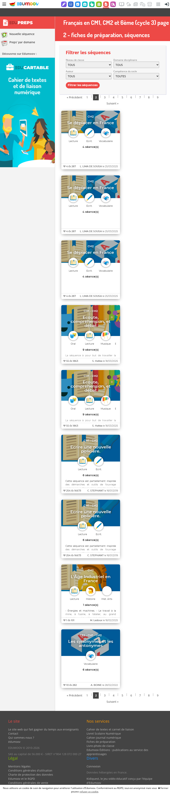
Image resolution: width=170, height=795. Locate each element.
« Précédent (74, 89)
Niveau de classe (75, 52)
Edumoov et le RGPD (21, 770)
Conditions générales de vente (28, 774)
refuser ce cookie (89, 791)
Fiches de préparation (101, 733)
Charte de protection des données (30, 766)
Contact (13, 725)
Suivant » (112, 95)
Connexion (93, 758)
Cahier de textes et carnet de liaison (110, 721)
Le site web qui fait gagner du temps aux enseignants (43, 721)
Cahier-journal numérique (104, 729)
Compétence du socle (125, 63)
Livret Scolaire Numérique (104, 725)
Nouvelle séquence (17, 27)
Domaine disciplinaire (125, 52)
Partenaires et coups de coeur (106, 780)
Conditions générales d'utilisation (30, 762)
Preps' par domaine (18, 35)
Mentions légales (19, 758)
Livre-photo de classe (100, 737)
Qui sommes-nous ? (21, 729)
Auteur (69, 63)
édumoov (14, 733)
